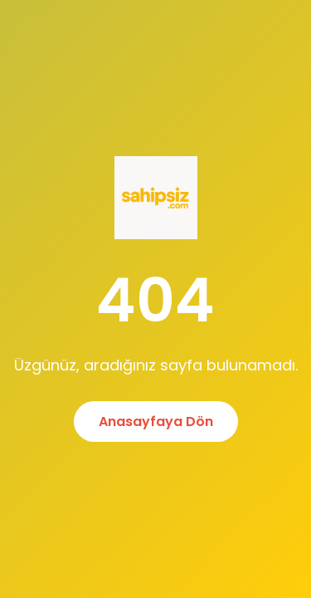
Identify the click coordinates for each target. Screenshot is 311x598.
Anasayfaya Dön (156, 421)
